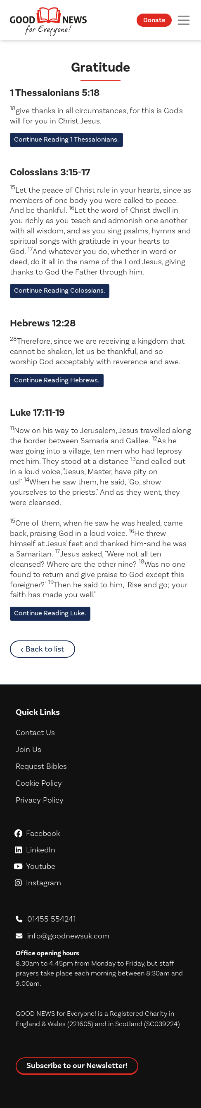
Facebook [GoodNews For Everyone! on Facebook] (100, 833)
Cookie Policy (39, 783)
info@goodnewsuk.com (68, 936)
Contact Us (35, 733)
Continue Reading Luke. (50, 613)
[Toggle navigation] (183, 20)
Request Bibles (41, 766)
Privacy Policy (40, 800)
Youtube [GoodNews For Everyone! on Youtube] (100, 866)
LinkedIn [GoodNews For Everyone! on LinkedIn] (100, 850)
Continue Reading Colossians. (59, 290)
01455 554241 (51, 919)
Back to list (50, 649)
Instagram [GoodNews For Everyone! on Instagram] (100, 883)
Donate (154, 20)
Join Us (28, 749)
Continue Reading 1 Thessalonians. (66, 139)
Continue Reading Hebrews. (56, 380)
